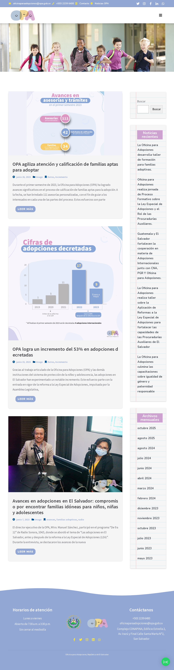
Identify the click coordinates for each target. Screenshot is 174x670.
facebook (74, 639)
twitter (81, 639)
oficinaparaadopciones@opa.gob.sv (29, 3)
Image (39, 177)
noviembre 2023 (148, 518)
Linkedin (93, 639)
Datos (51, 177)
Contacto (81, 3)
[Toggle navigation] (160, 15)
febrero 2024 (146, 498)
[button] (165, 661)
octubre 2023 (146, 528)
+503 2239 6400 (62, 3)
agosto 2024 (146, 448)
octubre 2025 (146, 428)
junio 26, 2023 (22, 177)
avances (50, 520)
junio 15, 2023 (22, 362)
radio (81, 520)
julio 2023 (144, 538)
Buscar (141, 101)
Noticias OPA (99, 3)
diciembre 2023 (147, 508)
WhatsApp (99, 639)
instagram (87, 639)
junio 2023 (144, 548)
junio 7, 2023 (21, 520)
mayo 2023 (144, 558)
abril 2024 (144, 478)
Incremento (61, 177)
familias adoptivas (66, 520)
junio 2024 (144, 468)
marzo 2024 (145, 488)
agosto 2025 (146, 438)
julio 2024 (144, 458)
